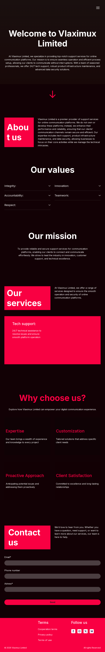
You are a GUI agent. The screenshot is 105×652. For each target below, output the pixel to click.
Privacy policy (45, 634)
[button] (27, 186)
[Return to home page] (34, 7)
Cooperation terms (47, 629)
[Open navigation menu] (98, 8)
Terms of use (45, 640)
